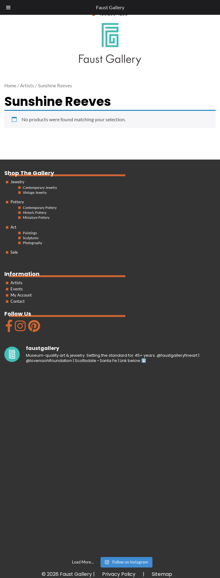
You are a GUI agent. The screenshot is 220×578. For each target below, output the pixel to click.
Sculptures (31, 238)
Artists (16, 282)
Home (10, 85)
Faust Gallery (110, 7)
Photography (32, 243)
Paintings (30, 233)
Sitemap (162, 574)
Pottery (17, 201)
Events (16, 288)
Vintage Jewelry (35, 192)
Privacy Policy (118, 574)
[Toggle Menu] (8, 7)
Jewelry (17, 181)
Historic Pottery (35, 212)
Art (13, 227)
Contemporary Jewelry (40, 187)
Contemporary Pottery (40, 208)
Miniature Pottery (36, 217)
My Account (21, 295)
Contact (17, 301)
